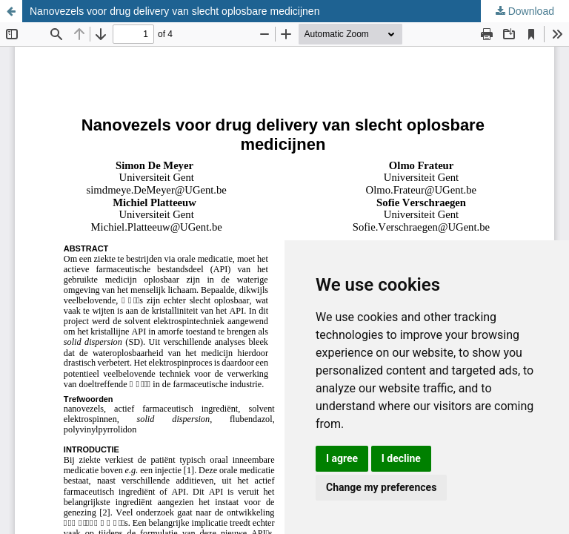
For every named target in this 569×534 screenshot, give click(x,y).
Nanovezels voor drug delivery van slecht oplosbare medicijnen (174, 11)
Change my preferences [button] (381, 487)
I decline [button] (401, 458)
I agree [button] (342, 458)
